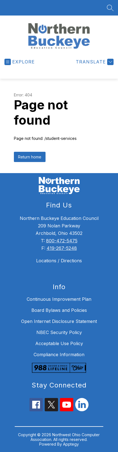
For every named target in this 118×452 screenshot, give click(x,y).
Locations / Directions (59, 260)
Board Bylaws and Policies (59, 310)
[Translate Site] (94, 61)
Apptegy (71, 444)
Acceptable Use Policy (59, 343)
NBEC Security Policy (59, 332)
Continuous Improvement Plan (59, 299)
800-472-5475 (61, 240)
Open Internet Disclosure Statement (59, 321)
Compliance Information (59, 354)
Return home (29, 157)
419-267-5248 (62, 248)
